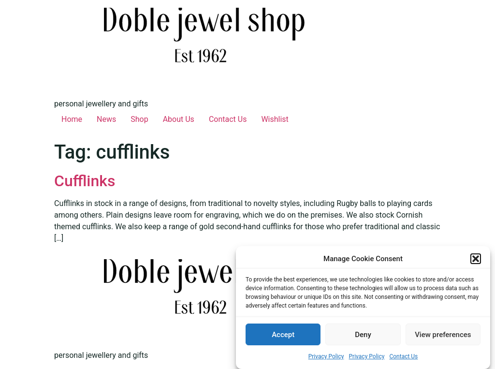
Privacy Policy (326, 357)
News (106, 119)
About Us (178, 119)
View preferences (443, 334)
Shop (139, 119)
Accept (283, 334)
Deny (363, 334)
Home (71, 119)
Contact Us (403, 357)
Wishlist (274, 119)
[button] (475, 259)
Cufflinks (84, 181)
